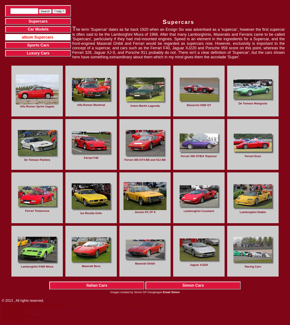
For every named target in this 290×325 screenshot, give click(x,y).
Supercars (38, 21)
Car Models (38, 29)
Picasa (17, 314)
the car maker (19, 310)
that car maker (20, 312)
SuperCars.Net (38, 318)
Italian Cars (96, 285)
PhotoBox (37, 321)
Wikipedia (18, 320)
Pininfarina (31, 308)
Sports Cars (38, 45)
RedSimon (81, 304)
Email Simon (171, 292)
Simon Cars (193, 285)
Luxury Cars (38, 53)
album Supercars (37, 37)
